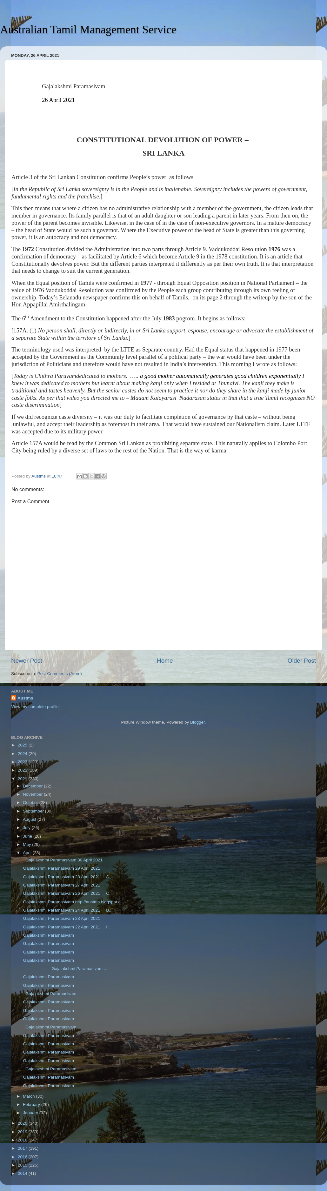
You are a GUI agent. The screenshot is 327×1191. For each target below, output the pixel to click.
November (33, 794)
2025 (23, 745)
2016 (23, 1156)
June (28, 836)
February (32, 1104)
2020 (23, 1123)
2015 (23, 1165)
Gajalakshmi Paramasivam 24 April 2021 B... (67, 910)
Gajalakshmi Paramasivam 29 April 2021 (62, 868)
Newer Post (26, 660)
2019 (23, 1131)
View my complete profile (35, 706)
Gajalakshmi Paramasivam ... (64, 968)
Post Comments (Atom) (59, 673)
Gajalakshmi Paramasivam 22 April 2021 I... (66, 927)
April (28, 852)
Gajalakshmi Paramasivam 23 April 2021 (63, 918)
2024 (23, 753)
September (34, 811)
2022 (23, 770)
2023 (23, 761)
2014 (23, 1173)
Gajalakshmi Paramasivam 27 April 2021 (63, 885)
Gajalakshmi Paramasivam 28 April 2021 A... (67, 876)
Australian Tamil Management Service (88, 29)
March (29, 1096)
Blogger (197, 722)
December (33, 786)
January (31, 1112)
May (27, 844)
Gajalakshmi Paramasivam (48, 935)
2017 (23, 1148)
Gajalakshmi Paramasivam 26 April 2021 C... (67, 893)
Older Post (302, 660)
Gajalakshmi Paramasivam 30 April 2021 (63, 860)
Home (165, 660)
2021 (23, 778)
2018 (23, 1140)
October (31, 802)
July (27, 827)
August (30, 819)
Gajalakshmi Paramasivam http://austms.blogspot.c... (73, 902)
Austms (25, 698)
